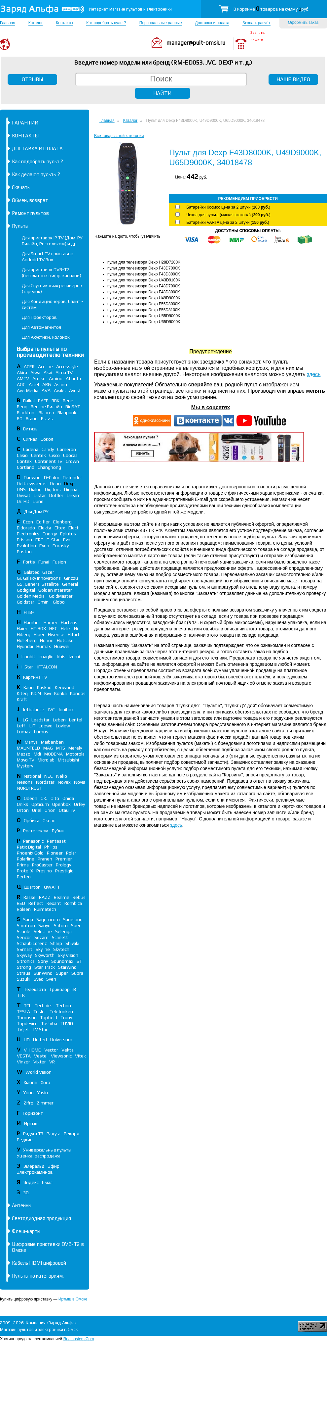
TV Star (40, 1029)
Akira (22, 372)
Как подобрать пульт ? (37, 161)
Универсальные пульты (47, 1149)
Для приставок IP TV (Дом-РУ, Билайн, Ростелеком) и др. (53, 240)
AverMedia (27, 390)
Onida (68, 798)
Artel (34, 384)
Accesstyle (67, 366)
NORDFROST (29, 788)
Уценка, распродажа (38, 1155)
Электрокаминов (35, 1172)
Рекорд (72, 1133)
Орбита (31, 820)
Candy (48, 449)
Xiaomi (30, 1082)
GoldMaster (61, 596)
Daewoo (32, 477)
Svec (38, 979)
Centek (38, 455)
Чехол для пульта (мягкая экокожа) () (228, 215)
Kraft (22, 699)
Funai (43, 561)
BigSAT (72, 406)
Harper (50, 622)
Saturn (61, 925)
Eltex (59, 527)
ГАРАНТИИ (25, 122)
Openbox (61, 804)
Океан (49, 820)
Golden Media (31, 596)
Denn (55, 483)
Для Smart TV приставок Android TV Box (47, 256)
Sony (43, 961)
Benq (22, 406)
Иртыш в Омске (72, 1299)
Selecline (43, 931)
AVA (46, 390)
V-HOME (32, 1050)
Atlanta (73, 378)
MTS (60, 748)
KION (36, 693)
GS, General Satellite (38, 584)
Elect (73, 527)
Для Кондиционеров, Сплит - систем (52, 304)
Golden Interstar (55, 590)
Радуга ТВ (33, 1133)
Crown (72, 461)
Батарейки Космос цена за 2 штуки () (228, 207)
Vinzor (23, 1061)
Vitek (80, 1055)
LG (25, 719)
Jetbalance (33, 709)
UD (27, 1039)
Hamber (32, 622)
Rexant (54, 903)
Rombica (73, 903)
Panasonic (33, 841)
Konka (60, 693)
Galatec (31, 572)
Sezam (41, 937)
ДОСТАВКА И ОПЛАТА (37, 148)
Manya (31, 742)
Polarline (25, 858)
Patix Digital (29, 847)
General (70, 584)
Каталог (35, 23)
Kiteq (22, 693)
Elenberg (62, 521)
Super (62, 973)
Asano (60, 384)
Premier (63, 858)
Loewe (46, 725)
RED (21, 903)
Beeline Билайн (46, 406)
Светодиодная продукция (41, 1218)
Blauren (46, 412)
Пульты (20, 226)
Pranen (45, 858)
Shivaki (72, 943)
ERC (39, 539)
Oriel (36, 810)
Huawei (61, 646)
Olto (55, 798)
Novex (64, 782)
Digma (70, 489)
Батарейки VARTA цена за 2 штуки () (227, 222)
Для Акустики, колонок (46, 337)
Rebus (79, 897)
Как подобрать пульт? (106, 23)
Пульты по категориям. (38, 1276)
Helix (66, 628)
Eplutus (68, 533)
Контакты (64, 23)
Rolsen (24, 909)
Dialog (35, 489)
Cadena (30, 449)
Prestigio (64, 870)
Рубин (58, 830)
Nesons (25, 782)
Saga (28, 919)
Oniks (22, 804)
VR (52, 1061)
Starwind (67, 967)
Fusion (59, 561)
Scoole (23, 931)
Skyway (24, 955)
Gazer (48, 572)
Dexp (69, 483)
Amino (55, 378)
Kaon (28, 687)
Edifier (43, 521)
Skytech (61, 949)
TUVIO (66, 1023)
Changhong (49, 467)
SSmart (24, 949)
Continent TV (48, 461)
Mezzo (23, 754)
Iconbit (28, 656)
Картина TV (35, 677)
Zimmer (45, 1102)
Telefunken (61, 1011)
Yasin (42, 1092)
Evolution (26, 545)
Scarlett (60, 937)
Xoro (45, 1082)
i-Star (27, 666)
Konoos (78, 693)
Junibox (66, 709)
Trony (66, 1017)
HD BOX (38, 628)
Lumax (24, 731)
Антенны (21, 1205)
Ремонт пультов (30, 213)
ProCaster (42, 864)
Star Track (44, 967)
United (40, 1039)
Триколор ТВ (62, 989)
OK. (44, 798)
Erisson (24, 539)
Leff (21, 725)
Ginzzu (71, 578)
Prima (23, 864)
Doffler (56, 495)
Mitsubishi (68, 759)
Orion (50, 810)
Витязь (30, 428)
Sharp (56, 943)
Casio (22, 455)
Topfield (48, 1017)
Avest (75, 390)
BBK (55, 400)
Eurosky (61, 545)
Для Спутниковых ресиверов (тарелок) (52, 288)
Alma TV (64, 372)
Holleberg (27, 640)
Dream (74, 495)
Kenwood (64, 687)
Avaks (60, 390)
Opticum (40, 804)
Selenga (63, 931)
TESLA (23, 1011)
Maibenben (52, 742)
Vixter (39, 1061)
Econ (28, 521)
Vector (51, 1050)
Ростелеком (36, 830)
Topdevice (27, 1023)
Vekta (67, 1050)
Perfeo (24, 876)
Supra (77, 973)
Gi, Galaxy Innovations (39, 578)
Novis (79, 782)
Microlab (46, 759)
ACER (29, 366)
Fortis (29, 561)
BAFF (43, 400)
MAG (48, 748)
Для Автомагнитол (41, 327)
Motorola (75, 754)
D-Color (51, 477)
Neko (61, 776)
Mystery (25, 765)
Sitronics (26, 961)
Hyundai (25, 646)
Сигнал (30, 439)
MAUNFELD (28, 748)
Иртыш (31, 1123)
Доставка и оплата (212, 23)
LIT (32, 725)
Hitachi (75, 634)
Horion (47, 640)
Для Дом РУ (36, 511)
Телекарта (35, 989)
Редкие (25, 1139)
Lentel (75, 719)
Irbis (61, 656)
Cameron (66, 449)
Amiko (39, 378)
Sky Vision (68, 955)
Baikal (29, 400)
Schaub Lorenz (32, 943)
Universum (61, 1039)
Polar (71, 853)
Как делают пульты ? (36, 174)
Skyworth (44, 955)
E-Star (53, 539)
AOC (21, 384)
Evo (66, 539)
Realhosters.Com (78, 1339)
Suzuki (23, 979)
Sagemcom (48, 919)
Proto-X (25, 870)
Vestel (41, 1055)
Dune (38, 501)
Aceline (45, 366)
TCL (27, 1005)
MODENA (53, 754)
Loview (63, 725)
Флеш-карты (26, 1231)
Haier (22, 628)
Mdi (37, 754)
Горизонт (33, 1113)
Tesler (39, 1011)
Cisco (54, 455)
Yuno (28, 1092)
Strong (24, 967)
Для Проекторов (39, 317)
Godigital (26, 590)
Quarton (32, 887)
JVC (51, 709)
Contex (24, 461)
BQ (19, 418)
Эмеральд (34, 1166)
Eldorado (26, 527)
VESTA (24, 1055)
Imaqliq (46, 656)
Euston (24, 551)
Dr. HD (23, 501)
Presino (44, 870)
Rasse (29, 897)
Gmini (44, 602)
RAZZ (45, 897)
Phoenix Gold (30, 853)
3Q (26, 1192)
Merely (75, 748)
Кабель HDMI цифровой (39, 1263)
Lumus (41, 731)
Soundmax (62, 961)
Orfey (79, 804)
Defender (72, 477)
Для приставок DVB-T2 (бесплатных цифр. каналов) (51, 272)
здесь (314, 374)
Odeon (30, 798)
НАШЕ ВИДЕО (293, 79)
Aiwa (35, 372)
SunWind (43, 973)
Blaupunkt (67, 412)
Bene (68, 400)
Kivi (47, 693)
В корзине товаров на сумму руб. (271, 9)
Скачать (21, 187)
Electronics (28, 533)
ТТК (21, 995)
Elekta (44, 527)
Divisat (23, 495)
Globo (59, 602)
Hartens (69, 622)
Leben (59, 719)
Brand (32, 418)
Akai (48, 372)
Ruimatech (45, 909)
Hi (76, 628)
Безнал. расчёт (256, 23)
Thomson (27, 1017)
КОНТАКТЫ (25, 135)
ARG (46, 384)
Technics (44, 1005)
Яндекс (31, 1182)
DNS (21, 489)
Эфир (53, 1166)
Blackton (26, 412)
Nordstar (45, 782)
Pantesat (56, 841)
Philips (50, 847)
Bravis (47, 418)
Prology (63, 864)
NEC (48, 776)
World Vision (38, 1072)
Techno (63, 1005)
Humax (43, 646)
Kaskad (44, 687)
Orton (23, 810)
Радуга (53, 1133)
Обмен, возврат (30, 200)
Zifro (28, 1102)
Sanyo (44, 925)
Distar (40, 495)
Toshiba (49, 1023)
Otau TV (67, 810)
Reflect (35, 903)
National (32, 776)
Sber (76, 925)
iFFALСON (47, 666)
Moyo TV (25, 759)
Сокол (47, 439)
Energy (50, 533)
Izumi (74, 656)
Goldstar (25, 602)
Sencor (24, 937)
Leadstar (40, 719)
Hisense (56, 634)
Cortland (25, 467)
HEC (53, 628)
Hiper (39, 634)
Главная (7, 23)
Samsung (73, 919)
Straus (23, 973)
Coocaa (70, 455)
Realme (61, 897)
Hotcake (65, 640)
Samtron (26, 925)
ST (79, 961)
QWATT (52, 887)
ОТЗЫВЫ (32, 79)
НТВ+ (29, 612)
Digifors (53, 489)
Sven (51, 979)
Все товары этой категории (119, 135)
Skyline (43, 949)
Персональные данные (160, 23)
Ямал (47, 1182)
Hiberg (23, 634)
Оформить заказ (303, 22)
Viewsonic (61, 1055)
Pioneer (55, 853)
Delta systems (32, 483)
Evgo (44, 545)
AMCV (23, 378)
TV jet (23, 1029)
